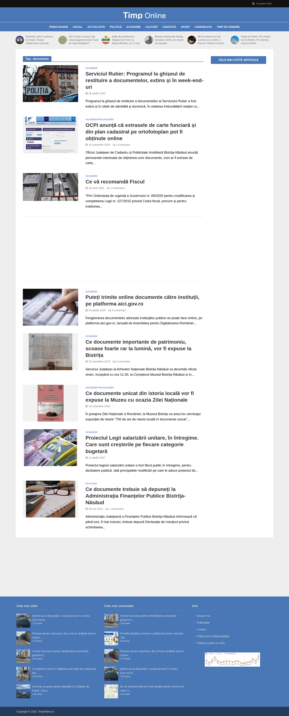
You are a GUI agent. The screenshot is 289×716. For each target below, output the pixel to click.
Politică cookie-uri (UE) (211, 643)
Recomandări (106, 119)
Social (78, 26)
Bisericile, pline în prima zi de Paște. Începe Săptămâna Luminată (39, 40)
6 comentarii (123, 361)
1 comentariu (117, 188)
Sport (185, 26)
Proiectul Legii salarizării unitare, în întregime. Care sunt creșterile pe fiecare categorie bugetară (142, 444)
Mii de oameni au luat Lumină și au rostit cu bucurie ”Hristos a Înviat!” (211, 40)
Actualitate (96, 26)
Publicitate (203, 622)
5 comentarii (119, 310)
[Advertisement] (113, 249)
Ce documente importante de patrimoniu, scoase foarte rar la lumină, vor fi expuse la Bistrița (138, 348)
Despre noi (203, 615)
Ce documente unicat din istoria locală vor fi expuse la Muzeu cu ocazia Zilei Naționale (140, 396)
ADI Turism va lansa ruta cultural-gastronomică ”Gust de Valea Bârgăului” (83, 40)
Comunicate (203, 26)
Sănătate (169, 26)
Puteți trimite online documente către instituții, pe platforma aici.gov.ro (142, 300)
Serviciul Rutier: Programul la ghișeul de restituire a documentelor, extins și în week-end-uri (144, 80)
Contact (201, 629)
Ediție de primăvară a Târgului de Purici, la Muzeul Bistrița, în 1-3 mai (126, 40)
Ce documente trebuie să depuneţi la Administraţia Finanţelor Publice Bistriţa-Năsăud (136, 495)
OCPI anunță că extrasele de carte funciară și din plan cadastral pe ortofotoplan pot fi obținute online (141, 131)
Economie (134, 26)
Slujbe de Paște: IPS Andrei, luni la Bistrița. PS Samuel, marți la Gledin (256, 40)
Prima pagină (58, 26)
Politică (116, 26)
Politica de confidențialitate (213, 636)
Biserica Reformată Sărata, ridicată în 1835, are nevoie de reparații (169, 40)
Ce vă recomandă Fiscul (115, 182)
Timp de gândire (228, 26)
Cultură (151, 26)
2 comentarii (123, 144)
